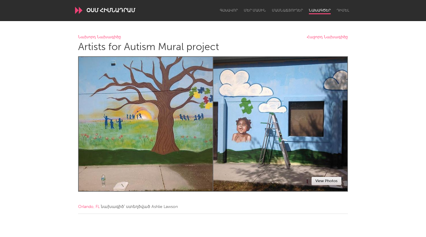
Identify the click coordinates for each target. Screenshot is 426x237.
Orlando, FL (89, 206)
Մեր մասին (255, 10)
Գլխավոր (229, 10)
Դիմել (343, 10)
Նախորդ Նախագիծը (99, 37)
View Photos (326, 181)
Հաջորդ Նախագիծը (327, 37)
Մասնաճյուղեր (287, 10)
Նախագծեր (320, 10)
